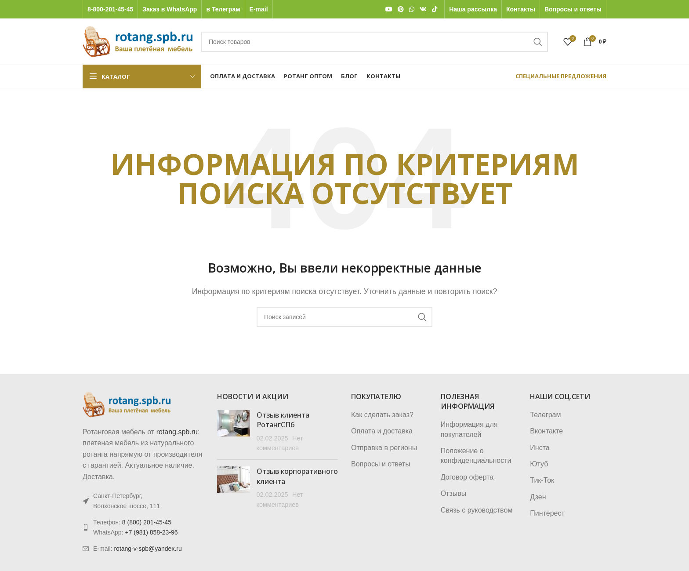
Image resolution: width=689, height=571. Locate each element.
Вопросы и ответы (380, 464)
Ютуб (539, 464)
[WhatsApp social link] (411, 9)
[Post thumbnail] (233, 431)
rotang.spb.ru (177, 432)
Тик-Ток (542, 480)
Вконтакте (546, 431)
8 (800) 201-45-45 (146, 522)
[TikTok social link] (434, 9)
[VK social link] (423, 9)
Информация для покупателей (469, 429)
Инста (539, 447)
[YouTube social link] (389, 9)
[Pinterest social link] (400, 9)
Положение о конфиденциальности (476, 455)
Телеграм (545, 414)
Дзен (538, 497)
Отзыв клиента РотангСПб (283, 419)
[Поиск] (374, 42)
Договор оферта (467, 477)
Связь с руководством (477, 510)
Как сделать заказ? (382, 414)
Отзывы (454, 493)
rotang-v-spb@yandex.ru (147, 548)
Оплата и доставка (382, 431)
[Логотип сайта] (137, 41)
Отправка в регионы (384, 447)
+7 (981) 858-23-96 (151, 532)
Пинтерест (547, 513)
